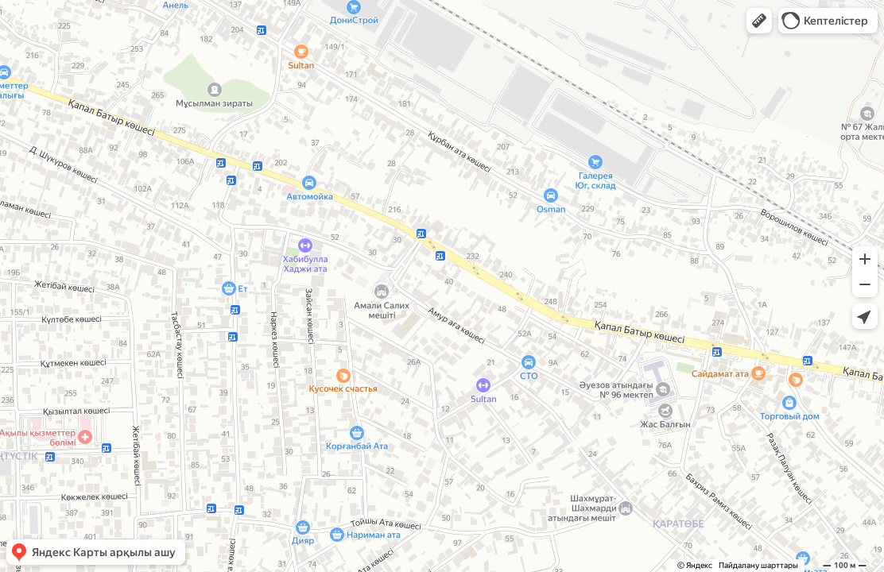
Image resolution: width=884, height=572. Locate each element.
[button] (759, 20)
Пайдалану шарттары (758, 565)
